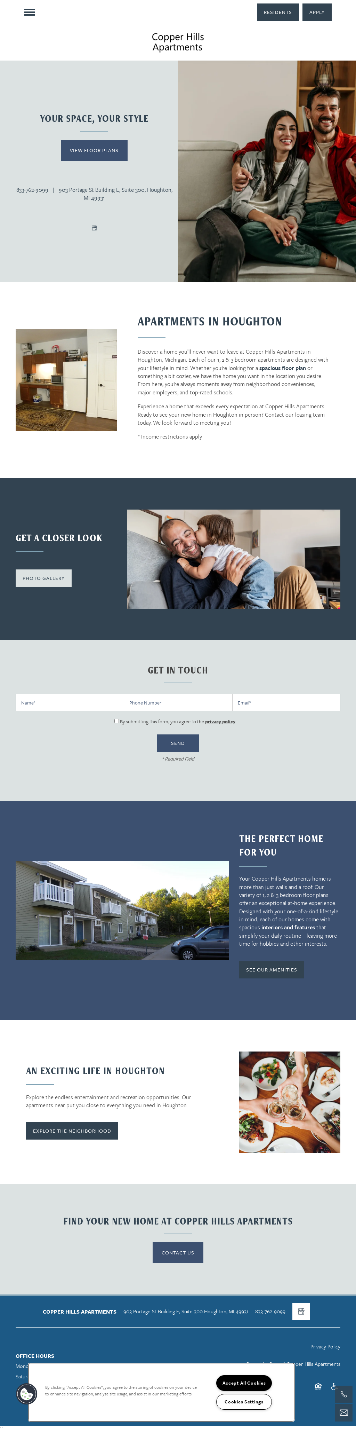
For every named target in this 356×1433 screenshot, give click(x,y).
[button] (278, 12)
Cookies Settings (244, 1401)
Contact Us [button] (178, 1252)
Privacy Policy (325, 1346)
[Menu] (29, 12)
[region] (161, 1392)
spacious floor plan (282, 368)
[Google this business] (94, 228)
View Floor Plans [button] (94, 150)
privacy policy (220, 721)
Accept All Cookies (244, 1382)
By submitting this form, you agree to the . (178, 721)
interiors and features (288, 927)
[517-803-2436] (344, 1394)
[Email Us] (344, 1413)
